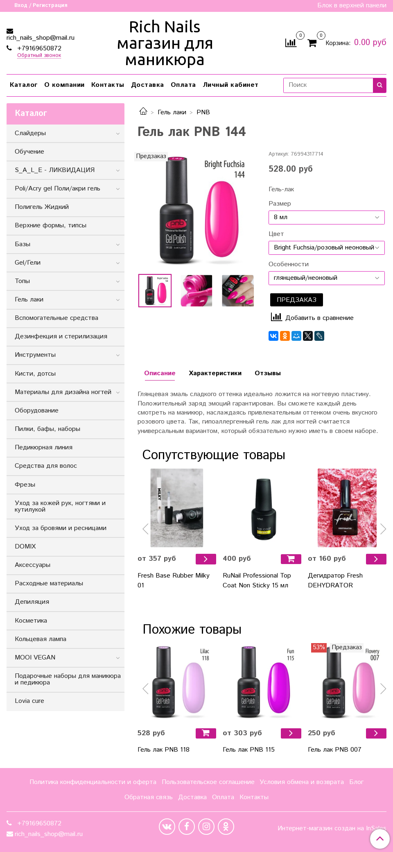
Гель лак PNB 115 (249, 750)
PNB (203, 112)
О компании (64, 85)
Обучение (29, 151)
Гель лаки (172, 112)
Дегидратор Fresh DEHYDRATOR (335, 580)
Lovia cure (29, 701)
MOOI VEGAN (35, 657)
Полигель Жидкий (42, 207)
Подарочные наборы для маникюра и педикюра (68, 679)
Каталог (24, 85)
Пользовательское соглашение (208, 782)
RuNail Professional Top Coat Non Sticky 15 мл (257, 580)
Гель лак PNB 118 (164, 750)
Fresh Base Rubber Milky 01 (174, 580)
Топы (22, 281)
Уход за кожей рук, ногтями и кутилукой (60, 506)
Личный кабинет (231, 85)
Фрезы (25, 484)
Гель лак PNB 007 (334, 750)
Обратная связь (148, 797)
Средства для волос (46, 466)
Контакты (107, 85)
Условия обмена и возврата (302, 782)
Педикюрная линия (43, 447)
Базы (22, 244)
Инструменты (35, 355)
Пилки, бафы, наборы (47, 429)
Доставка (147, 85)
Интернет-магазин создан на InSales (332, 828)
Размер (280, 204)
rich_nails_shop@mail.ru (41, 38)
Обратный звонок (39, 56)
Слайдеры (30, 133)
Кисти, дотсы (35, 373)
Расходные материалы (49, 583)
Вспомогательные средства (56, 318)
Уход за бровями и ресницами (60, 528)
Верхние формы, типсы (50, 225)
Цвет (276, 234)
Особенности (289, 264)
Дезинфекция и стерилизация (61, 336)
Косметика (31, 620)
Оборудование (37, 410)
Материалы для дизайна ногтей (63, 392)
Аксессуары (32, 565)
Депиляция (32, 602)
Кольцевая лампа (40, 639)
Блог (356, 782)
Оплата (183, 85)
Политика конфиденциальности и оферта (92, 782)
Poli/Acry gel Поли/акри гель (57, 188)
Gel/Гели (28, 262)
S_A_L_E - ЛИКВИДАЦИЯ (55, 170)
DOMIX (25, 546)
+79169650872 (38, 48)
